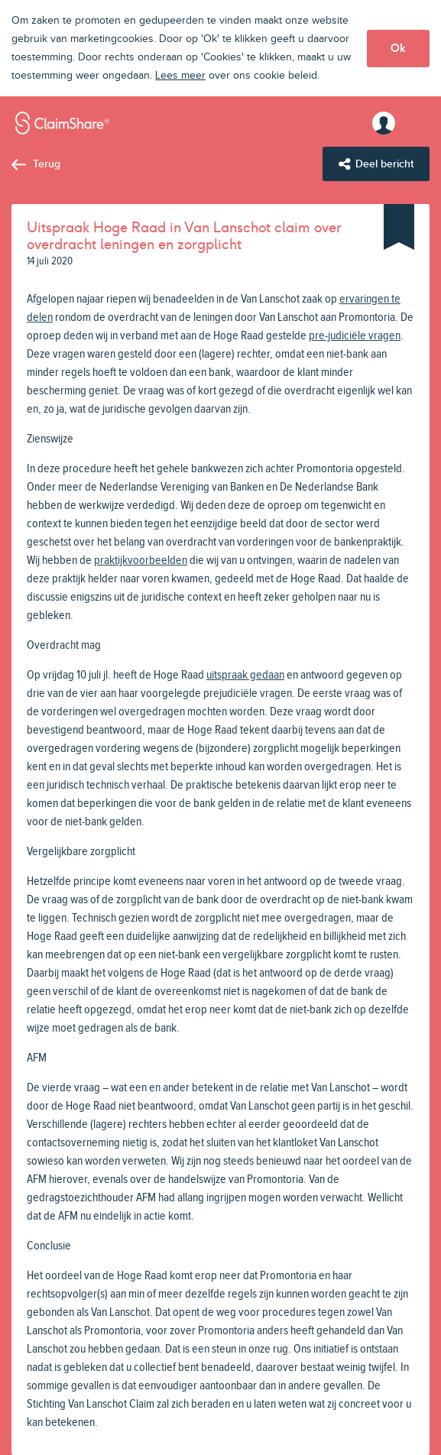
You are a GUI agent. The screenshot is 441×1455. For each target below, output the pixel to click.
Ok (398, 48)
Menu (414, 122)
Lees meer (180, 76)
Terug (46, 163)
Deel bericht (384, 163)
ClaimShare (62, 123)
